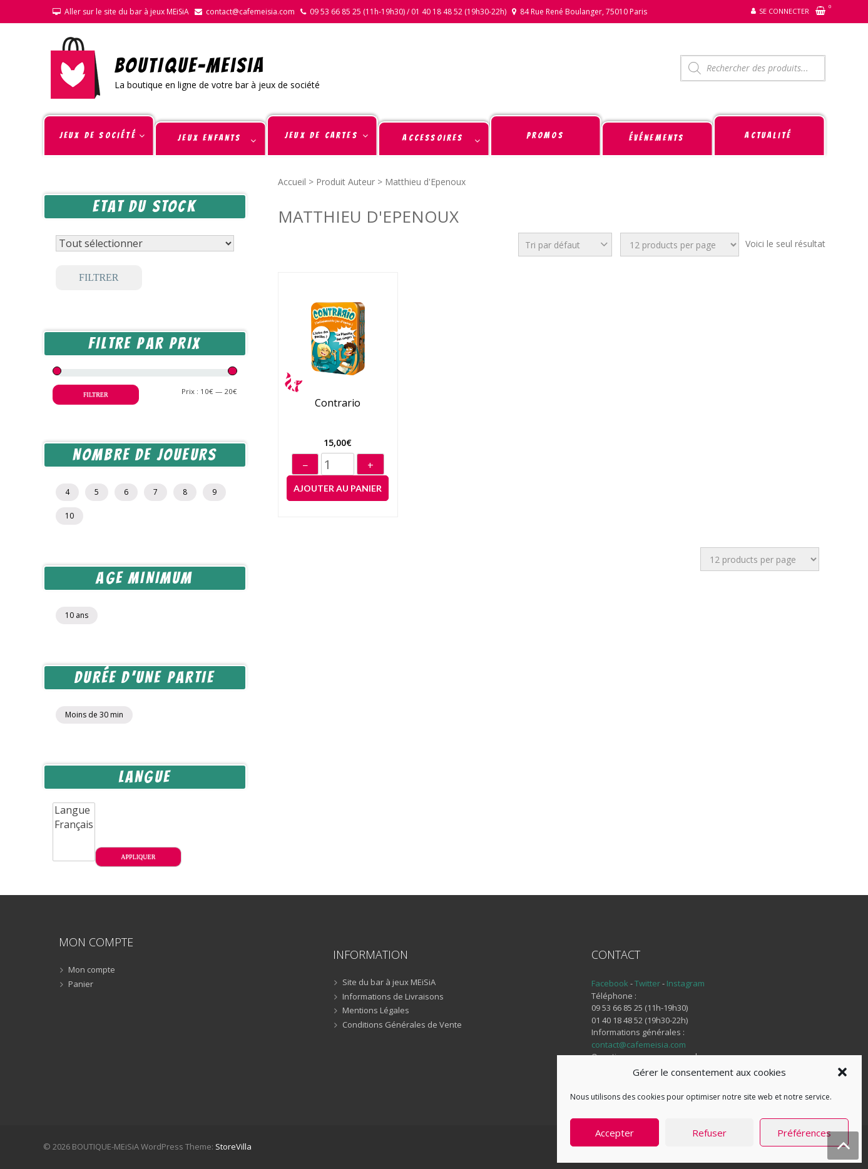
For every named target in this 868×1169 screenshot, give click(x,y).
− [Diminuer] (305, 465)
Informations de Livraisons (393, 997)
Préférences (804, 1132)
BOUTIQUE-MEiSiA (190, 64)
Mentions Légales (375, 1011)
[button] (842, 1072)
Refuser (709, 1132)
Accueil (292, 182)
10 (69, 515)
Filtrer (98, 277)
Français (73, 824)
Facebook (609, 983)
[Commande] (565, 244)
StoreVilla (233, 1146)
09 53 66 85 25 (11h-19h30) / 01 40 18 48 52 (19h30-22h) (408, 11)
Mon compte (91, 970)
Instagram (685, 983)
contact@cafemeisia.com (250, 11)
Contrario (337, 403)
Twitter (648, 983)
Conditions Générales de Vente (402, 1025)
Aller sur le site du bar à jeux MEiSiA (126, 11)
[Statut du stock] (145, 243)
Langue (73, 810)
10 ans (76, 615)
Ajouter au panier (338, 488)
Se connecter (784, 11)
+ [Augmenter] (370, 465)
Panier (80, 984)
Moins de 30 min (94, 714)
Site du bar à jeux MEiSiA (389, 983)
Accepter (614, 1132)
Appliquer (138, 856)
